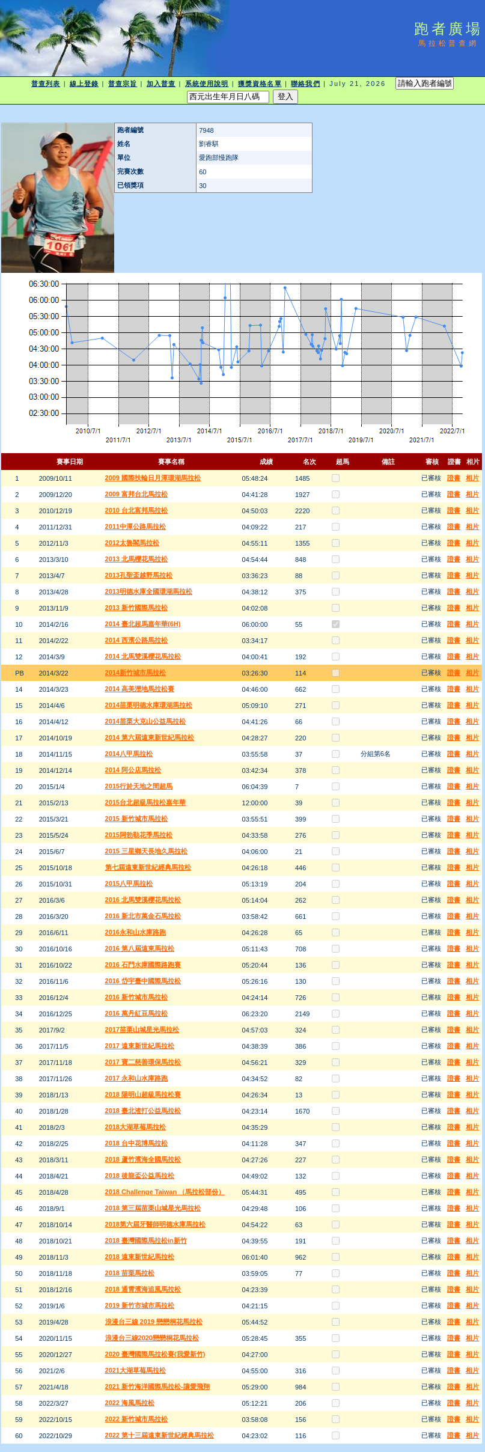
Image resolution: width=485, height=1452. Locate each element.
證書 (453, 477)
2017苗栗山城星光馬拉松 (142, 1029)
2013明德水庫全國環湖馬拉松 (148, 591)
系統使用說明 (207, 83)
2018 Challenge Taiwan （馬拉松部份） (165, 1191)
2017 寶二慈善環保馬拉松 (143, 1062)
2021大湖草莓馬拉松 (135, 1370)
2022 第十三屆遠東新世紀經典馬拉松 (160, 1435)
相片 (472, 477)
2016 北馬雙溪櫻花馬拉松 (143, 899)
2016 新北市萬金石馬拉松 (143, 916)
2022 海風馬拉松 (130, 1402)
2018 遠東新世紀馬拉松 (140, 1256)
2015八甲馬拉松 (129, 883)
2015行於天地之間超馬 (138, 786)
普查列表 (45, 83)
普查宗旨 (122, 83)
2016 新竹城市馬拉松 (136, 997)
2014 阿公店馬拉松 (133, 769)
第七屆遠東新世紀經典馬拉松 (148, 867)
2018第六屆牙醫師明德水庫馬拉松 (155, 1224)
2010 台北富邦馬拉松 (136, 510)
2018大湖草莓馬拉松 (135, 1126)
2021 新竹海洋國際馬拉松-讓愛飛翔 (157, 1386)
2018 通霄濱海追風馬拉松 (143, 1289)
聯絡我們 (305, 83)
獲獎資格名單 (260, 83)
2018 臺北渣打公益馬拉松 (143, 1110)
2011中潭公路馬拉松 (135, 526)
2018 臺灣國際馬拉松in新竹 (146, 1240)
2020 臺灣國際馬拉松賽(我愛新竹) (155, 1354)
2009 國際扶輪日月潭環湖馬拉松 (153, 477)
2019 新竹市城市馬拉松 (140, 1305)
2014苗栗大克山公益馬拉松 (145, 721)
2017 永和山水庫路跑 (136, 1078)
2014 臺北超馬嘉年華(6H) (143, 623)
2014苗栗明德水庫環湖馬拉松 (148, 705)
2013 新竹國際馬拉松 (136, 607)
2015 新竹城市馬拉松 (136, 818)
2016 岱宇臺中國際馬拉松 (143, 980)
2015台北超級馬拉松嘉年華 (145, 802)
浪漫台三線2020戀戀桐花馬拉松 (152, 1337)
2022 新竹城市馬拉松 (136, 1419)
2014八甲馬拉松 (129, 753)
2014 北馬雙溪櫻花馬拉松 (143, 656)
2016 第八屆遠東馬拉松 (140, 948)
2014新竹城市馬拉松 (135, 672)
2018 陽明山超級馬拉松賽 (143, 1094)
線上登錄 (84, 83)
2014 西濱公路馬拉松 (136, 640)
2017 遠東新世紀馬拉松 (140, 1045)
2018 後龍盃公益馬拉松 (140, 1175)
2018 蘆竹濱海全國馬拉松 (143, 1159)
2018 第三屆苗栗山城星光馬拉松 (153, 1208)
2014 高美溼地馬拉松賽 (140, 688)
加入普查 (161, 83)
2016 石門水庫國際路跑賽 (143, 964)
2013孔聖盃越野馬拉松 (138, 575)
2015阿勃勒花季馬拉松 (138, 834)
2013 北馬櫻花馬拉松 (136, 559)
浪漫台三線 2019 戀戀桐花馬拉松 (154, 1321)
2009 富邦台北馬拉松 (136, 494)
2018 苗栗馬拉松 (130, 1273)
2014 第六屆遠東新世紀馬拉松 (150, 737)
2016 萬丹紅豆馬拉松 (136, 1013)
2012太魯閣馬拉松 (132, 542)
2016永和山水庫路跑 (135, 932)
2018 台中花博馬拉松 (136, 1143)
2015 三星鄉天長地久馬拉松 (146, 851)
